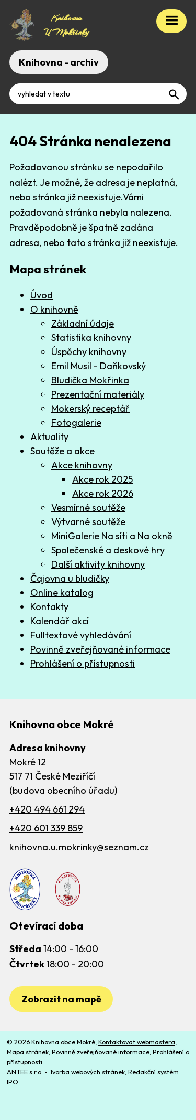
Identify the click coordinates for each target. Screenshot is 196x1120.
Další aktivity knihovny (98, 564)
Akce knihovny (81, 465)
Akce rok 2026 (102, 493)
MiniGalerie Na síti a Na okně (111, 536)
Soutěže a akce (62, 451)
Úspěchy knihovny (88, 352)
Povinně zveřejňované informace (100, 649)
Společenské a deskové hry (108, 550)
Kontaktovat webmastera (136, 1042)
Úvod (41, 295)
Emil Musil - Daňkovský (98, 366)
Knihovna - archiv (59, 62)
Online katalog (62, 592)
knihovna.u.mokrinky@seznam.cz (79, 847)
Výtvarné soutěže (88, 522)
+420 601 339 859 (46, 828)
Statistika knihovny (91, 338)
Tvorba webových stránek (87, 1072)
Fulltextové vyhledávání (80, 635)
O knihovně (54, 309)
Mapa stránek (28, 1052)
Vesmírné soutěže (88, 508)
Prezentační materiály (97, 394)
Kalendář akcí (59, 621)
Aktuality (49, 437)
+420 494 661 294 (47, 809)
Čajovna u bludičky (69, 578)
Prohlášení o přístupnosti (82, 663)
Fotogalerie (76, 423)
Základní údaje (82, 323)
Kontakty (49, 607)
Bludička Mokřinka (90, 380)
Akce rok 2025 (102, 479)
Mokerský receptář (90, 408)
